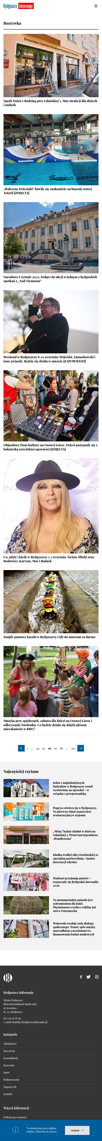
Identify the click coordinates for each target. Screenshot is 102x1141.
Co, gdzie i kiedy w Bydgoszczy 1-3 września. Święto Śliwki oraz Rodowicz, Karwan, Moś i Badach (48, 559)
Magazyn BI (9, 1087)
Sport (6, 1072)
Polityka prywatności (14, 1117)
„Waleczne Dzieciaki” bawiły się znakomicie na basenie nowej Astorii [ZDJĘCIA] (47, 191)
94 (37, 748)
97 (55, 748)
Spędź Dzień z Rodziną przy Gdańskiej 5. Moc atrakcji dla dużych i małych (50, 103)
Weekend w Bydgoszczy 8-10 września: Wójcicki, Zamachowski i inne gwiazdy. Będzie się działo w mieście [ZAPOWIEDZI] (49, 359)
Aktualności (10, 1043)
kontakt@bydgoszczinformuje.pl (29, 1022)
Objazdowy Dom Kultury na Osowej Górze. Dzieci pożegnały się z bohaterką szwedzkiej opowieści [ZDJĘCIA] (50, 447)
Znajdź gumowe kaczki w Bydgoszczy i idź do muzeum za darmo (49, 637)
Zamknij (75, 1130)
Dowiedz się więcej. (46, 1131)
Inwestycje (9, 1051)
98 (61, 748)
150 (73, 748)
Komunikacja (10, 1058)
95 (43, 748)
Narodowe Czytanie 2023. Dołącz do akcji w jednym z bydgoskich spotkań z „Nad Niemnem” (50, 279)
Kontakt (7, 1094)
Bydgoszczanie (11, 1079)
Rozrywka (8, 1065)
